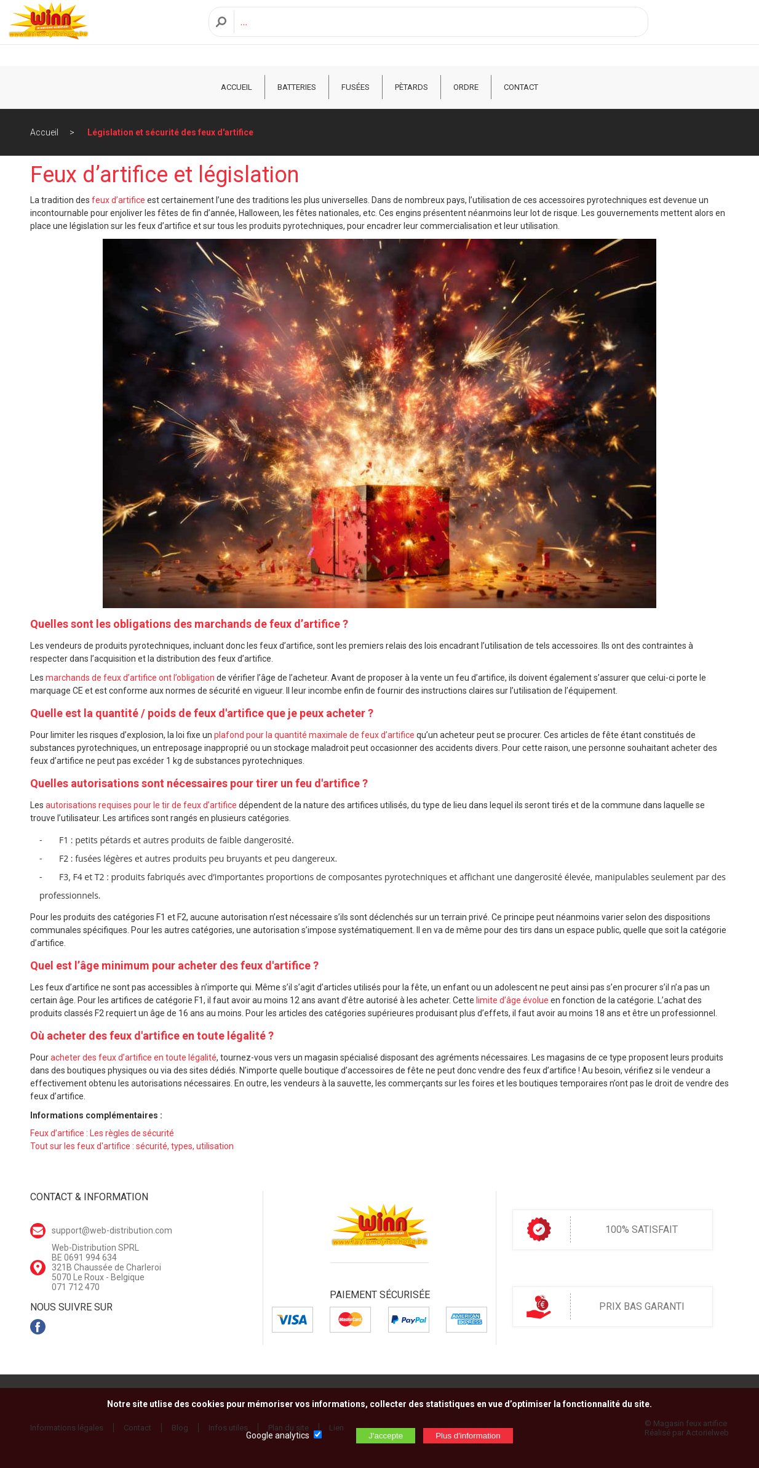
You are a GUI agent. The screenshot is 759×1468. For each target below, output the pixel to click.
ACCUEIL (236, 87)
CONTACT (521, 87)
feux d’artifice (118, 200)
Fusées (355, 87)
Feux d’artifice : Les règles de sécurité (102, 1133)
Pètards (411, 87)
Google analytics (277, 1435)
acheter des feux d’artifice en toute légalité (133, 1057)
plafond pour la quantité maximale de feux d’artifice (314, 735)
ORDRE (466, 87)
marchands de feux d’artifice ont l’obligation (130, 678)
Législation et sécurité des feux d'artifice (170, 132)
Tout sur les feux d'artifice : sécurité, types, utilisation (132, 1146)
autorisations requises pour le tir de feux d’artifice (141, 805)
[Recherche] (438, 33)
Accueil (44, 132)
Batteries (296, 87)
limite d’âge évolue (512, 1000)
